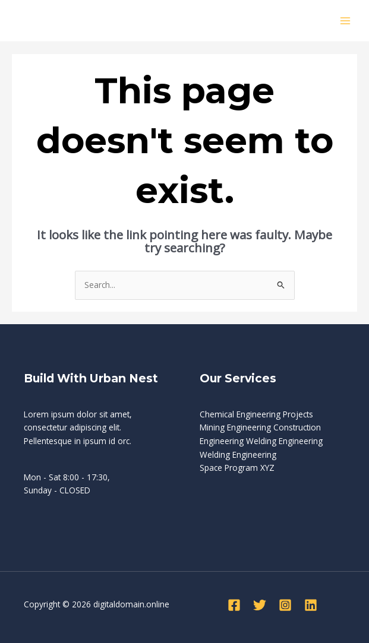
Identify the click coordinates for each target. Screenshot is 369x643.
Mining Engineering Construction (260, 427)
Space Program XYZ (237, 467)
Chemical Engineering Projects (256, 414)
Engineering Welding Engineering (261, 440)
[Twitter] (259, 605)
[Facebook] (234, 605)
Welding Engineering (238, 454)
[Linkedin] (310, 605)
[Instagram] (285, 605)
